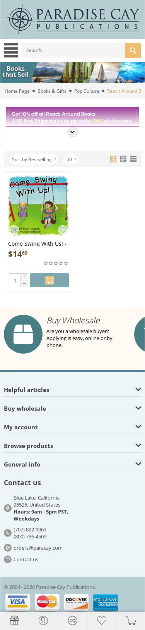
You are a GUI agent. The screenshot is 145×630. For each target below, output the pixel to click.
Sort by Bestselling (34, 159)
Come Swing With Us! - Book (37, 243)
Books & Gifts (52, 91)
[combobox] (81, 50)
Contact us (26, 559)
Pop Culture (86, 91)
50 (72, 159)
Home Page (17, 91)
